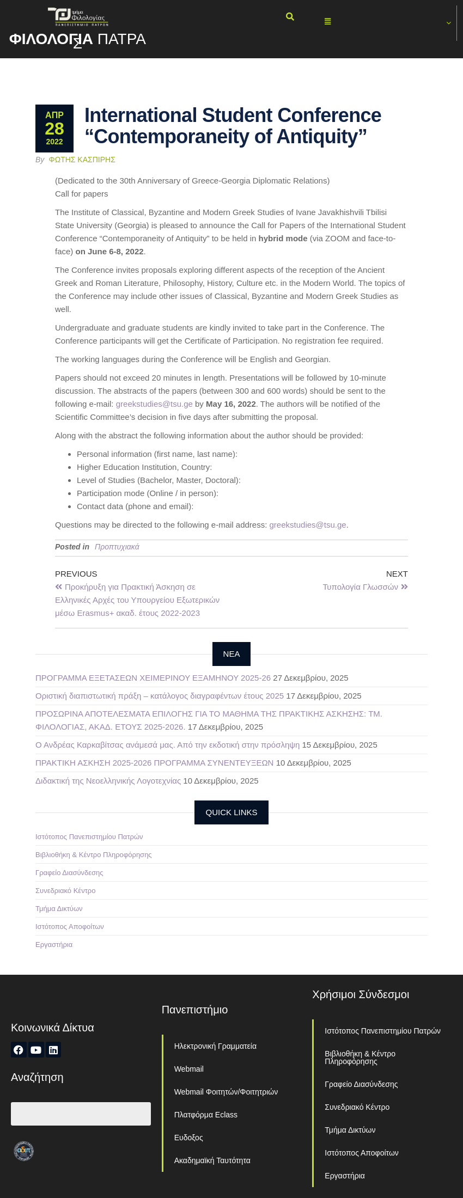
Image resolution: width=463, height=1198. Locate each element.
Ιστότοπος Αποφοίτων (69, 926)
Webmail (189, 1069)
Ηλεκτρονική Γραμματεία (215, 1046)
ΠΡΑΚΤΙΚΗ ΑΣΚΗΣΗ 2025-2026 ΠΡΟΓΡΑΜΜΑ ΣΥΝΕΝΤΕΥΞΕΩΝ (154, 762)
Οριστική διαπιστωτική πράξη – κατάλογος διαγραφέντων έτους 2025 (159, 695)
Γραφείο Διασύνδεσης (69, 873)
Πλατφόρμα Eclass (205, 1114)
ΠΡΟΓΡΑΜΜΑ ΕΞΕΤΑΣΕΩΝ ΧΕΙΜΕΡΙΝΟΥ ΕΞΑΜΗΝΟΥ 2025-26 (153, 677)
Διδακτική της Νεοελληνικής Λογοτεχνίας (108, 780)
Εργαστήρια (53, 944)
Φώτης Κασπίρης (82, 159)
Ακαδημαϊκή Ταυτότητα (212, 1160)
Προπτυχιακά (117, 546)
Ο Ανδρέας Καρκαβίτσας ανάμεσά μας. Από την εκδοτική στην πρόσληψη (167, 744)
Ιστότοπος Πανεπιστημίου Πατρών (89, 837)
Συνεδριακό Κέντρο (65, 891)
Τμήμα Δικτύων (59, 908)
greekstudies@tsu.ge (154, 403)
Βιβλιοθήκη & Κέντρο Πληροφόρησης (93, 855)
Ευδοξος (188, 1137)
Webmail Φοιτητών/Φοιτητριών (226, 1091)
